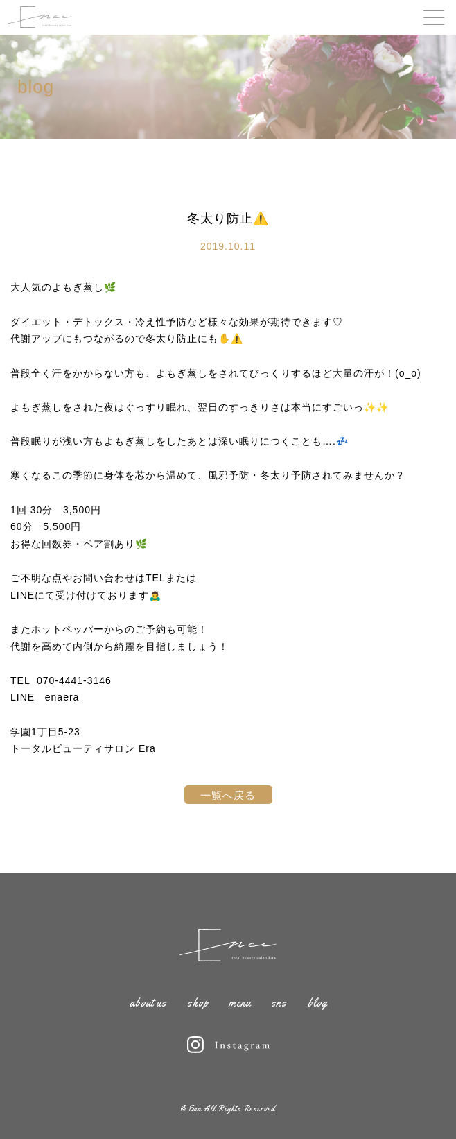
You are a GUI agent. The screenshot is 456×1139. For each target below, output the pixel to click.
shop (198, 1002)
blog (317, 1002)
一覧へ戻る (228, 795)
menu (240, 1002)
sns (279, 1002)
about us (148, 1002)
